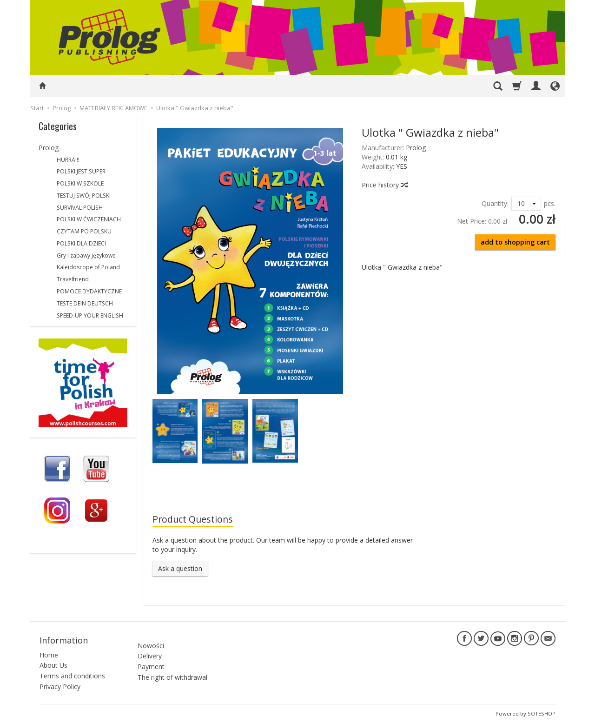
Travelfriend (73, 279)
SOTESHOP (541, 713)
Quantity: (495, 203)
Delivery (150, 651)
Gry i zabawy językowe (86, 255)
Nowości (151, 640)
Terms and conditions (72, 675)
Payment (151, 661)
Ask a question (180, 568)
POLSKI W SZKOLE (80, 183)
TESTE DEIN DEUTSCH (85, 303)
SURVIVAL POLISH (80, 208)
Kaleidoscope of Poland (88, 267)
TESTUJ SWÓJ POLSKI (84, 195)
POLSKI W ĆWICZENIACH (89, 219)
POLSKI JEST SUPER (81, 171)
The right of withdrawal (172, 672)
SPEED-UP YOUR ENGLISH (90, 315)
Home (49, 654)
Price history (384, 184)
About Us (53, 665)
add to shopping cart (515, 242)
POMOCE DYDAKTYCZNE (89, 291)
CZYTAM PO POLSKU (84, 231)
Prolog (416, 147)
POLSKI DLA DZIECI (81, 243)
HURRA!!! (68, 160)
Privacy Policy (60, 686)
